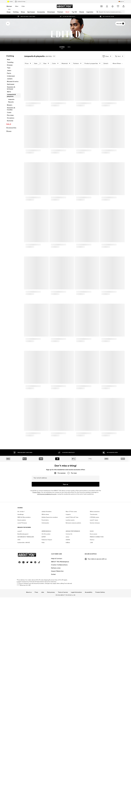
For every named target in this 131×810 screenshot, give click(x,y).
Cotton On (69, 590)
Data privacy (51, 708)
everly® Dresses (22, 579)
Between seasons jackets (73, 579)
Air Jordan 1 (21, 567)
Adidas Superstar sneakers (50, 573)
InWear (68, 598)
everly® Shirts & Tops (72, 573)
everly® (20, 587)
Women (9, 6)
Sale (37, 59)
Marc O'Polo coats (71, 567)
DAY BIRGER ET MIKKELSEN (26, 593)
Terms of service (63, 708)
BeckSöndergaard (23, 590)
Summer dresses (95, 579)
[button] (107, 52)
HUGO (92, 587)
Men (16, 6)
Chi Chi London (46, 590)
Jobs (42, 708)
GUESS (68, 595)
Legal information (76, 708)
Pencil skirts (45, 576)
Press (36, 708)
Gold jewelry (45, 579)
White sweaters (95, 567)
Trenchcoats (93, 570)
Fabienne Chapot (47, 595)
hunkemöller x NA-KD (24, 598)
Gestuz (92, 595)
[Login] (107, 6)
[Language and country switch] (121, 1)
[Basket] (123, 6)
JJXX (91, 598)
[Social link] (19, 678)
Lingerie (68, 570)
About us (29, 708)
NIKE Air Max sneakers (24, 573)
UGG (19, 595)
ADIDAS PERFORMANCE (73, 587)
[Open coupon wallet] (101, 6)
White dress (45, 570)
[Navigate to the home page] (65, 6)
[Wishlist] (118, 6)
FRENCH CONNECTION (96, 593)
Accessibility (88, 708)
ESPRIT (44, 593)
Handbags (21, 570)
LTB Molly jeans (94, 573)
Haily (43, 598)
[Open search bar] (97, 12)
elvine (67, 593)
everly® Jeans (94, 576)
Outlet (10, 1)
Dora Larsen (93, 590)
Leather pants (70, 576)
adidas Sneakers (46, 567)
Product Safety (100, 708)
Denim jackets (22, 576)
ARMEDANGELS (46, 587)
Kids (23, 6)
